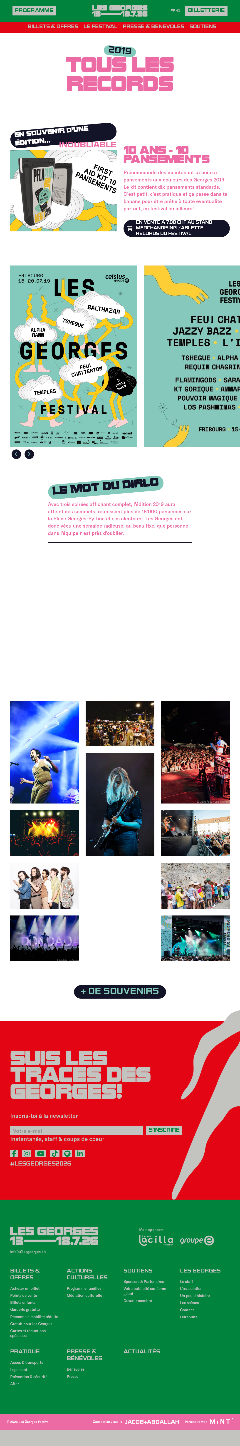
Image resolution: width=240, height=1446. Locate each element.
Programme (35, 11)
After (15, 1400)
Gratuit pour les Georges (33, 1335)
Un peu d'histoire (196, 1300)
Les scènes (190, 1308)
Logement (19, 1384)
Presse (73, 1391)
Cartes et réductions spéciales (30, 1346)
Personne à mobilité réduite (29, 1325)
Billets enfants (24, 1307)
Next (30, 455)
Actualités (142, 1364)
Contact (187, 1315)
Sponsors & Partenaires (146, 1284)
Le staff (187, 1284)
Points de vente (25, 1299)
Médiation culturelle (86, 1299)
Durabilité (189, 1323)
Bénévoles (76, 1383)
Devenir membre (139, 1305)
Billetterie (206, 11)
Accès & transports (28, 1376)
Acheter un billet (26, 1291)
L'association (192, 1292)
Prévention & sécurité (31, 1392)
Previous (16, 455)
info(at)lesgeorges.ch (28, 1253)
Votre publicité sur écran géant (147, 1295)
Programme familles (85, 1291)
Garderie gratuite (26, 1314)
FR (175, 11)
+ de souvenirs (120, 992)
